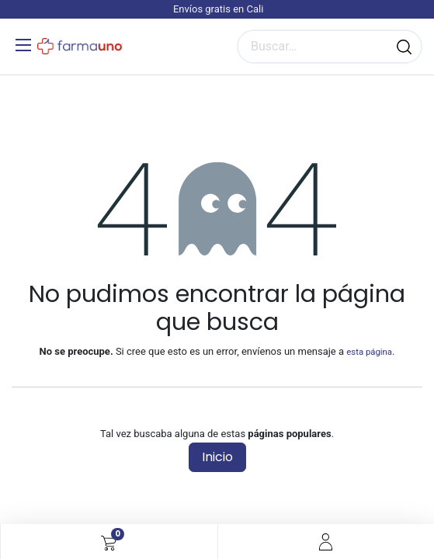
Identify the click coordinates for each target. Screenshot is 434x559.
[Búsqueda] (404, 46)
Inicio (217, 457)
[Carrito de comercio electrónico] (108, 542)
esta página (369, 351)
